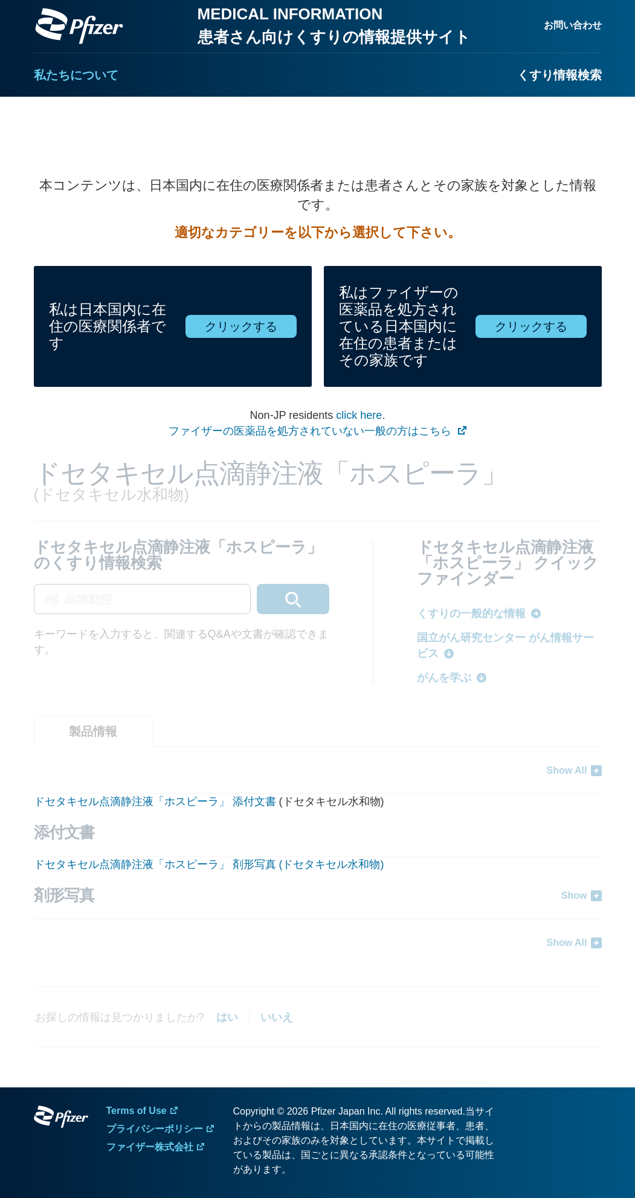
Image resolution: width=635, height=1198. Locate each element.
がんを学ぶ (444, 678)
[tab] (93, 731)
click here (359, 415)
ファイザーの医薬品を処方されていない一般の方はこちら (311, 431)
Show (574, 895)
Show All (567, 770)
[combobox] (181, 599)
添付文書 (254, 801)
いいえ (276, 1017)
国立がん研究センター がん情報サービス (505, 645)
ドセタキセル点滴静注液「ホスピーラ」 (133, 801)
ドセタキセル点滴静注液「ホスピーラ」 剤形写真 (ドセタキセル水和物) (209, 864)
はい (227, 1017)
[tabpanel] (318, 856)
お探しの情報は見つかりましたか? (119, 1017)
